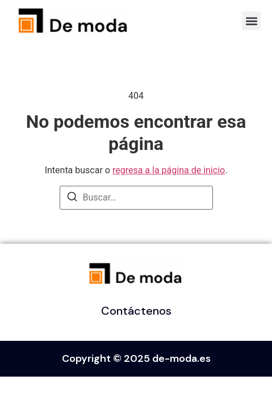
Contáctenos (136, 310)
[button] (251, 20)
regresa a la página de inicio (168, 170)
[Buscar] (72, 198)
